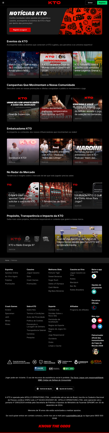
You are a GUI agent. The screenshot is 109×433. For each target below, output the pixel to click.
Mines (7, 321)
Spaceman (9, 313)
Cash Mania (53, 287)
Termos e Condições (35, 313)
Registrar (102, 3)
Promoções (10, 284)
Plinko (7, 324)
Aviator (8, 310)
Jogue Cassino (33, 273)
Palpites (8, 280)
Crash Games (32, 280)
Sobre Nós (31, 310)
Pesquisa (30, 337)
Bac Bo (73, 286)
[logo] (54, 2)
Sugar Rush (53, 280)
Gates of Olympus (56, 284)
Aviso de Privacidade (36, 317)
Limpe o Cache (54, 346)
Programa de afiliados (79, 310)
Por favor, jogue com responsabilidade (87, 378)
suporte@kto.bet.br (74, 416)
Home (7, 260)
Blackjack (74, 282)
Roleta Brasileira (77, 290)
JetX (7, 317)
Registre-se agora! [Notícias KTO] (20, 30)
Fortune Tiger (54, 273)
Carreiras (30, 334)
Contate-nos (53, 310)
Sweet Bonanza (55, 276)
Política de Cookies (35, 321)
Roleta (72, 279)
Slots (29, 276)
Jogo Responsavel (56, 335)
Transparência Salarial (36, 330)
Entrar (90, 3)
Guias (50, 342)
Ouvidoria (52, 339)
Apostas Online (11, 273)
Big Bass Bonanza (56, 291)
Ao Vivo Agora (11, 276)
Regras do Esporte (56, 325)
